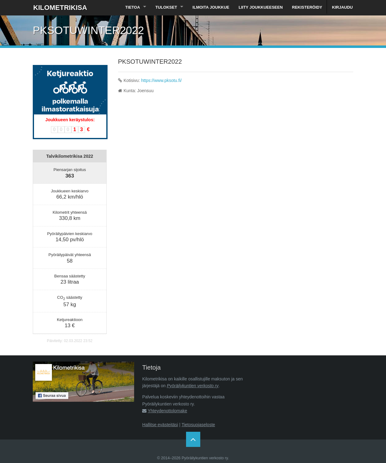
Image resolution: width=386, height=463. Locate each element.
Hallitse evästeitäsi (160, 424)
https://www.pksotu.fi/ (161, 80)
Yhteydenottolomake (167, 410)
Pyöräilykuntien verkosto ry (192, 385)
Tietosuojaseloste (198, 424)
